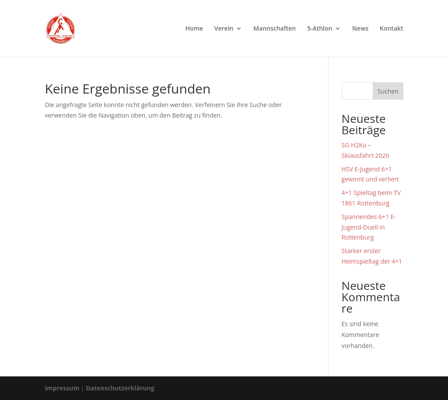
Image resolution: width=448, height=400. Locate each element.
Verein (224, 28)
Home (194, 28)
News (360, 28)
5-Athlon (319, 28)
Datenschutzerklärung (120, 388)
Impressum (62, 388)
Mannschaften (274, 28)
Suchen (388, 91)
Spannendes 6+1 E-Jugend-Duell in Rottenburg (369, 227)
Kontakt (391, 28)
